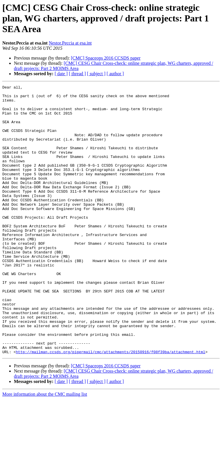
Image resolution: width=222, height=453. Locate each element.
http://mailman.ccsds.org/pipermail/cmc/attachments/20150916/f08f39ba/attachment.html (110, 405)
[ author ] (115, 73)
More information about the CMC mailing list (44, 447)
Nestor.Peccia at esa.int (70, 42)
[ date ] (61, 73)
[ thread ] (77, 73)
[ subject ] (96, 73)
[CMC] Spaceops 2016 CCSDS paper (105, 58)
